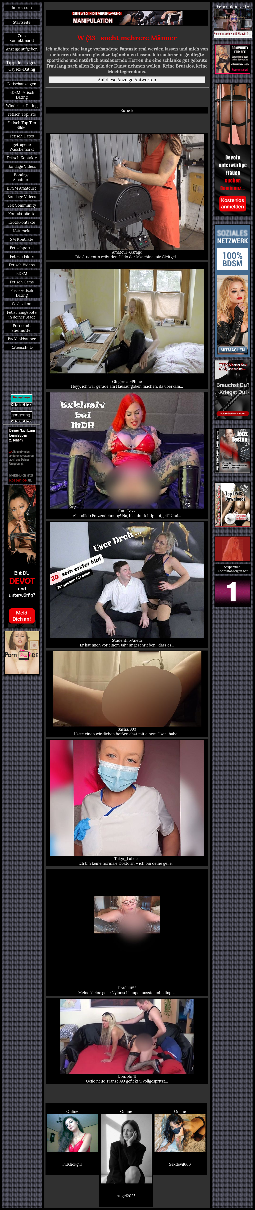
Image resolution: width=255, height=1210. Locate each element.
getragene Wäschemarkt (21, 147)
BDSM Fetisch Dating (21, 95)
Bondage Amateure (22, 177)
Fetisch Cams (22, 282)
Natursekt (22, 230)
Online (72, 1130)
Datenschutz (21, 347)
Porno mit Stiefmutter (21, 328)
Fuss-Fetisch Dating (21, 293)
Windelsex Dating (21, 105)
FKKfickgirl (72, 1164)
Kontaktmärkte (21, 213)
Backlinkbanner (22, 339)
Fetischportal (22, 248)
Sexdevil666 (180, 1164)
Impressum (22, 7)
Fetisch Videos (22, 265)
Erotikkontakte (21, 222)
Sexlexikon (21, 303)
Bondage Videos (21, 166)
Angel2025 (126, 1195)
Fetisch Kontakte (22, 157)
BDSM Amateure (21, 188)
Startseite (22, 22)
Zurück (127, 110)
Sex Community (21, 205)
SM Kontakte (21, 239)
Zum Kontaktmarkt (21, 38)
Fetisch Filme (22, 256)
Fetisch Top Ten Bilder (22, 125)
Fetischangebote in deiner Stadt (21, 314)
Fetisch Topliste (22, 114)
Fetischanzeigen (21, 84)
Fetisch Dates (22, 136)
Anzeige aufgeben (22, 49)
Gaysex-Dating (22, 69)
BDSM (21, 273)
